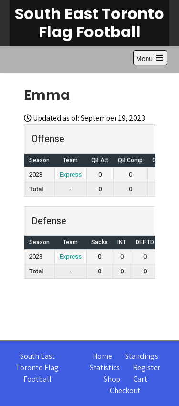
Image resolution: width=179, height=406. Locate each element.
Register (146, 368)
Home (102, 356)
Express (71, 174)
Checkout (125, 390)
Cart (140, 379)
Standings (141, 356)
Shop (112, 379)
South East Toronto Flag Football (89, 22)
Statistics (105, 368)
